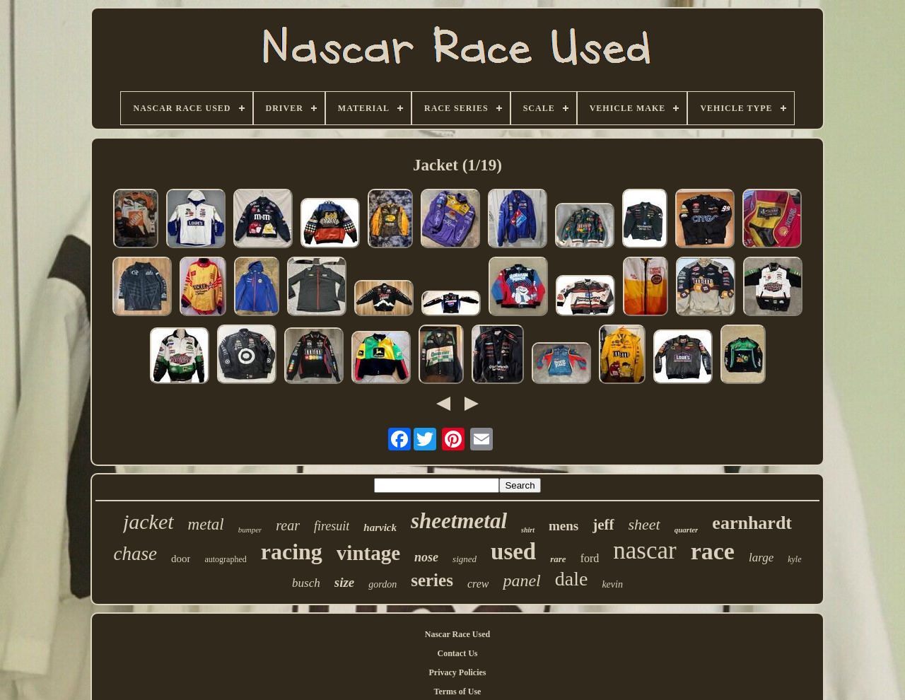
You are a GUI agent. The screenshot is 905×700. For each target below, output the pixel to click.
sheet (644, 524)
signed (464, 559)
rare (558, 559)
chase (134, 553)
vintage (368, 553)
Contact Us (458, 653)
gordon (382, 584)
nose (426, 557)
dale (571, 579)
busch (306, 583)
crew (478, 584)
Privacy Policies (457, 672)
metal (206, 524)
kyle (794, 559)
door (181, 558)
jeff (603, 524)
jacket (148, 521)
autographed (225, 559)
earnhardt (752, 523)
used (513, 551)
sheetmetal (459, 520)
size (344, 582)
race (713, 551)
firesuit (331, 526)
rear (288, 525)
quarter (687, 529)
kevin (612, 584)
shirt (528, 530)
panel (521, 580)
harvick (380, 527)
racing (291, 551)
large (761, 557)
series (432, 580)
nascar (644, 550)
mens (563, 525)
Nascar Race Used (457, 634)
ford (590, 558)
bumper (250, 529)
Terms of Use (457, 691)
